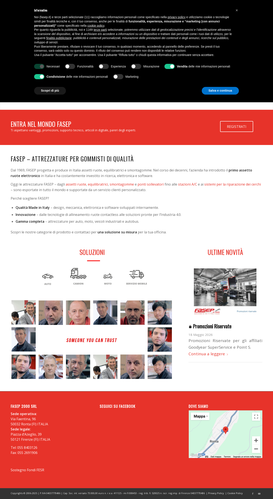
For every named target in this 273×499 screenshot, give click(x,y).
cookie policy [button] (95, 25)
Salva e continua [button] (220, 90)
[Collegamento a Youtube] (259, 493)
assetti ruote (76, 184)
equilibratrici (98, 184)
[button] (236, 10)
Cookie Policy (235, 493)
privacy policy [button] (177, 17)
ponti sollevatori (151, 184)
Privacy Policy (216, 493)
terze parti (100, 29)
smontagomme (122, 184)
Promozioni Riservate (210, 326)
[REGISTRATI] (236, 126)
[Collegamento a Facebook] (253, 493)
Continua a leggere (208, 353)
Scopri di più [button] (50, 90)
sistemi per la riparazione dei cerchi (232, 184)
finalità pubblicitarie (59, 38)
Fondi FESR (35, 470)
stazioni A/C (187, 184)
